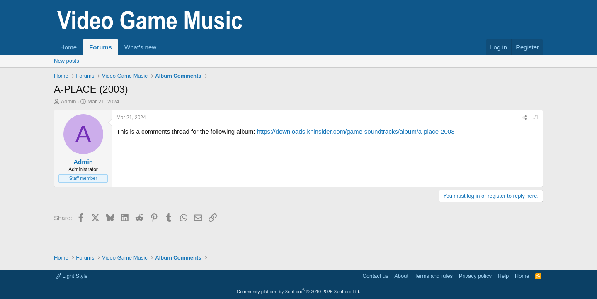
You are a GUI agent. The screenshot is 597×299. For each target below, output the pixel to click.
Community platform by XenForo (298, 291)
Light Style (71, 276)
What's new (140, 47)
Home (68, 47)
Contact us (375, 276)
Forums (100, 47)
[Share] (524, 118)
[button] (163, 47)
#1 (536, 117)
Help (503, 276)
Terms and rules (434, 276)
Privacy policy (475, 276)
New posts (66, 61)
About (401, 276)
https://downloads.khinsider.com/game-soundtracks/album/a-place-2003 (355, 131)
